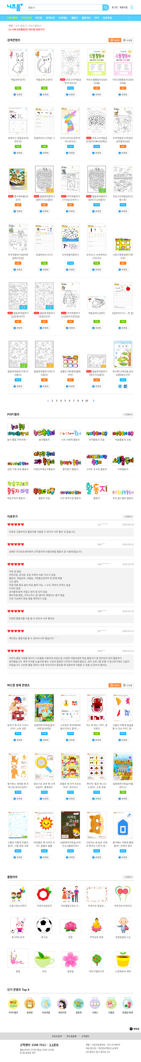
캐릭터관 (50, 18)
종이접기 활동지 (70, 469)
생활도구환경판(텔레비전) (70, 373)
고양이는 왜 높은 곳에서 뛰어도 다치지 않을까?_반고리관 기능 (96, 846)
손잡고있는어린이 (18, 905)
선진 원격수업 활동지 (70, 498)
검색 (105, 7)
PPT (96, 18)
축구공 (44, 937)
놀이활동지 (44, 439)
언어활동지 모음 (97, 439)
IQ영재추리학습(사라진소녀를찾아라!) (70, 844)
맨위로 (136, 1028)
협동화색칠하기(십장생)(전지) (20, 314)
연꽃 (70, 937)
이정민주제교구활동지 (44, 469)
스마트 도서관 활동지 (96, 469)
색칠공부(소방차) (96, 313)
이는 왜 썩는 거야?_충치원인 (96, 726)
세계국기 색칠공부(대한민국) (18, 139)
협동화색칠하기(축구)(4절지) (18, 373)
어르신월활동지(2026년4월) (123, 81)
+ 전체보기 (128, 414)
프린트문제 (57, 1036)
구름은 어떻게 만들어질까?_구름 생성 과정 (18, 844)
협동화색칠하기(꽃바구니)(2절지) (45, 198)
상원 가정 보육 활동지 (18, 469)
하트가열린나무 (96, 971)
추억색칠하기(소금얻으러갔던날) (70, 314)
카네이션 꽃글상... (96, 905)
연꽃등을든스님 (123, 937)
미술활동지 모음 (123, 439)
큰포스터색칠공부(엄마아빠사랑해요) (96, 139)
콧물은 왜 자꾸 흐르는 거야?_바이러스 (70, 785)
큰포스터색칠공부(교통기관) (123, 198)
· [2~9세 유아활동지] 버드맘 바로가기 (25, 29)
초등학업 (107, 18)
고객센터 (85, 1036)
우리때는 (62, 18)
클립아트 (86, 18)
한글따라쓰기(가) (44, 254)
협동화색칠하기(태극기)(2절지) (98, 373)
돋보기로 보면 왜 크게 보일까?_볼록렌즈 (44, 785)
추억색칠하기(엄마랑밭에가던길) (18, 256)
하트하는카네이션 (123, 905)
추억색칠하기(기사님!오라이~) (71, 198)
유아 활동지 (21, 25)
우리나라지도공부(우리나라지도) (70, 139)
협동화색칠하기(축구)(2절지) (44, 373)
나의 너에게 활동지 (70, 439)
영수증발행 (71, 1036)
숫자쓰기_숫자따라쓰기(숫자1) (96, 256)
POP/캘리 (12, 18)
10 (86, 400)
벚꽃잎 (70, 971)
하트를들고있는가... (70, 905)
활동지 (96, 498)
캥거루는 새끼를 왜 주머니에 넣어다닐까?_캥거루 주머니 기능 (18, 787)
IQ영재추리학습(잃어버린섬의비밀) (44, 726)
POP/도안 (26, 18)
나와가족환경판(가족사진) (123, 256)
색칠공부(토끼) (18, 79)
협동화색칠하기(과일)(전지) (46, 314)
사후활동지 (123, 469)
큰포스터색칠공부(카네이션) (72, 81)
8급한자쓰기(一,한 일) (123, 313)
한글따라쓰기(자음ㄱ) (44, 138)
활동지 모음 (44, 498)
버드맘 (38, 18)
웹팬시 (74, 18)
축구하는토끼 (18, 937)
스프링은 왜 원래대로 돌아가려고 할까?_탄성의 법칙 (70, 728)
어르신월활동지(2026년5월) (96, 81)
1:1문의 (53, 1045)
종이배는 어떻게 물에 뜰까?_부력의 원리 (123, 844)
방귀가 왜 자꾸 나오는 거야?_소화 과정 (18, 726)
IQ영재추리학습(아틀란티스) (123, 785)
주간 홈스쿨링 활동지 (123, 498)
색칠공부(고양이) (44, 79)
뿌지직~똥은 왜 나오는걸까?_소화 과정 (97, 785)
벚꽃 (18, 971)
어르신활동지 (34, 25)
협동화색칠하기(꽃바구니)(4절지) (97, 198)
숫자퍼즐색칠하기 (70, 254)
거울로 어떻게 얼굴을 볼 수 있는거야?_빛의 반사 (123, 728)
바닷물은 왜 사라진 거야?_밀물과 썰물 (44, 844)
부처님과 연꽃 (96, 937)
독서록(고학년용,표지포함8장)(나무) (123, 373)
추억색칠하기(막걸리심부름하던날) (123, 139)
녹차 (44, 971)
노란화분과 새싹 (123, 971)
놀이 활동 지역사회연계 (18, 439)
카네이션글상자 (44, 905)
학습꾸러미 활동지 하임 (18, 498)
